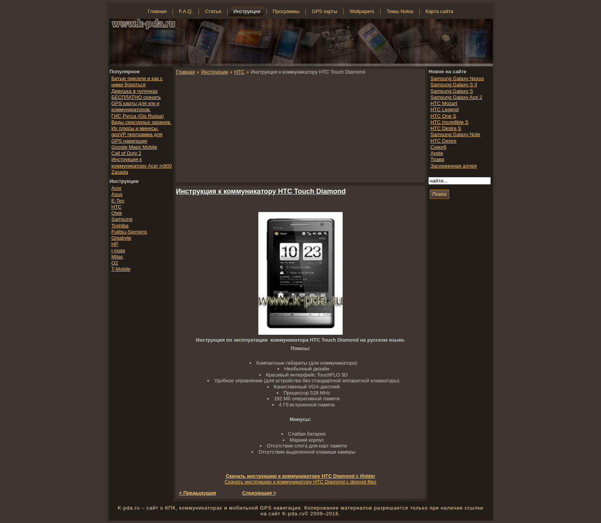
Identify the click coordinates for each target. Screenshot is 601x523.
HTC (239, 72)
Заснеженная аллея (453, 166)
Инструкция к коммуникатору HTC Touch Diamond (261, 191)
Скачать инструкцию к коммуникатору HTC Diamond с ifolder (300, 476)
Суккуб (438, 147)
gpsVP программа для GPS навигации (137, 137)
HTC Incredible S (449, 122)
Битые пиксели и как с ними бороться (137, 81)
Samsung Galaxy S (451, 91)
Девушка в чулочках (135, 91)
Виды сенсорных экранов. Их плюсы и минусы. (142, 125)
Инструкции (214, 72)
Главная (185, 72)
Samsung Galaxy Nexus (457, 78)
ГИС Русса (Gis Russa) (138, 116)
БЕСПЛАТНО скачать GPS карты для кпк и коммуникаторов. (136, 103)
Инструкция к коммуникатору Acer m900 (142, 162)
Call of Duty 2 (126, 153)
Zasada (120, 172)
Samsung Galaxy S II (453, 84)
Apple (436, 153)
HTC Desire (443, 141)
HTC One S (443, 116)
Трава (437, 159)
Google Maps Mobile (134, 147)
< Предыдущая (197, 493)
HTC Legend (444, 109)
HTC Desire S (445, 128)
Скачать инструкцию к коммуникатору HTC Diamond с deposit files (300, 482)
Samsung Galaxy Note (455, 134)
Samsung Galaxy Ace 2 (456, 97)
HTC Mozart (443, 103)
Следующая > (259, 493)
